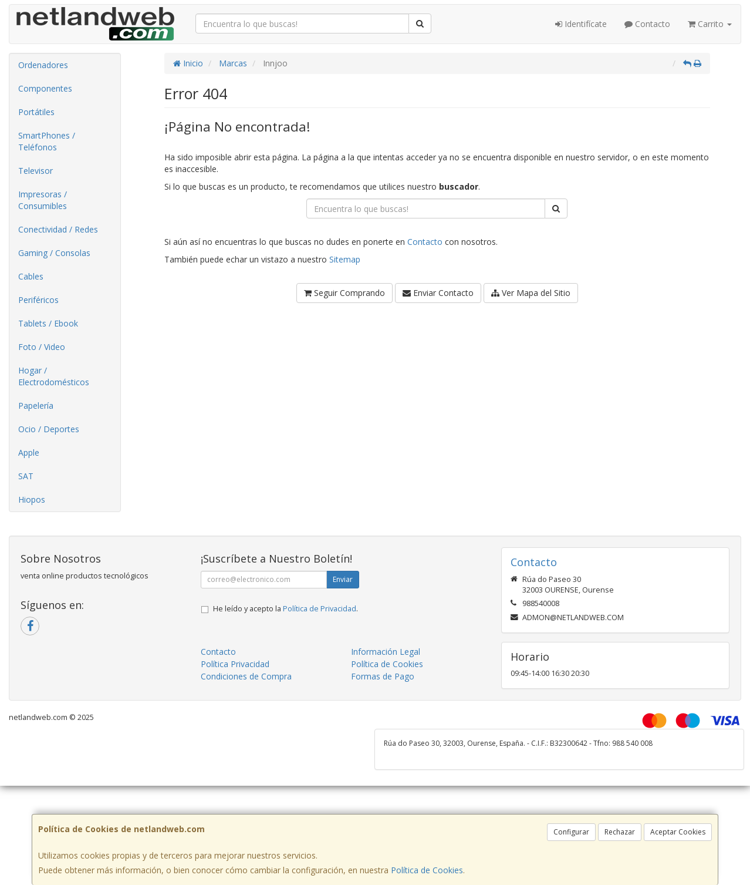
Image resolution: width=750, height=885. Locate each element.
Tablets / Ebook (48, 323)
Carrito (710, 23)
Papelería (35, 405)
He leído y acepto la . (285, 609)
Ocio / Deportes (48, 429)
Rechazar (619, 832)
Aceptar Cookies (677, 832)
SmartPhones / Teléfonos (46, 141)
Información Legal (385, 651)
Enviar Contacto (438, 292)
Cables (30, 276)
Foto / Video (41, 346)
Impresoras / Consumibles (42, 200)
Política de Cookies (427, 870)
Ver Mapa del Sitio (530, 292)
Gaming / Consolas (54, 252)
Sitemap (344, 259)
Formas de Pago (382, 676)
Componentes (45, 88)
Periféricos (38, 299)
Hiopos (31, 499)
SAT (25, 476)
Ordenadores (43, 64)
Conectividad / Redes (58, 229)
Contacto (647, 23)
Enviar (343, 579)
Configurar (571, 832)
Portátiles (36, 111)
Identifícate (581, 23)
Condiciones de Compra (246, 676)
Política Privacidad (235, 663)
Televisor (35, 170)
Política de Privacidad (319, 609)
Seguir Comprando (344, 292)
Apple (28, 452)
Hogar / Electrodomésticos (53, 376)
